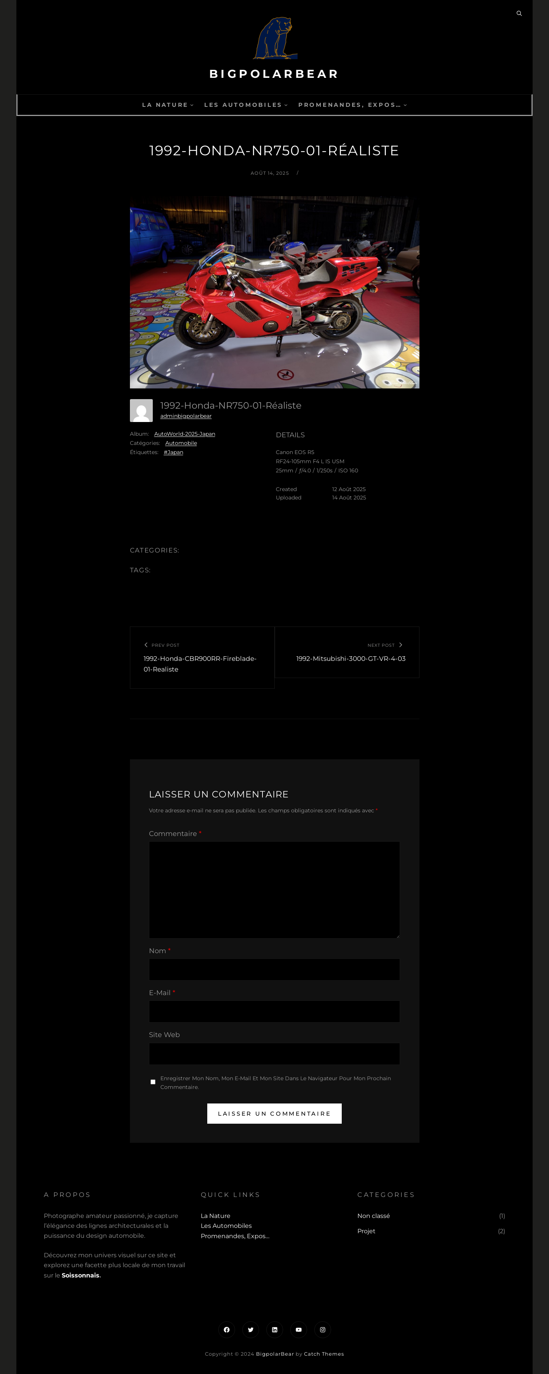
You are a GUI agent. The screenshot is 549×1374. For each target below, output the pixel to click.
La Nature (165, 104)
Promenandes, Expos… (350, 104)
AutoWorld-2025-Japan (184, 433)
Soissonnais (80, 1275)
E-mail (162, 993)
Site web (164, 1035)
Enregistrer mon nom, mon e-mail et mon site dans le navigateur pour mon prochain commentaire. (275, 1083)
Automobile (181, 443)
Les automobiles (243, 104)
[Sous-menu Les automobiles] (286, 104)
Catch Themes (324, 1354)
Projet (366, 1231)
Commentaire (175, 834)
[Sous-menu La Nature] (192, 104)
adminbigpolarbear (186, 415)
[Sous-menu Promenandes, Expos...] (405, 104)
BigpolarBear (274, 74)
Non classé (373, 1215)
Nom (160, 951)
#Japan (173, 452)
